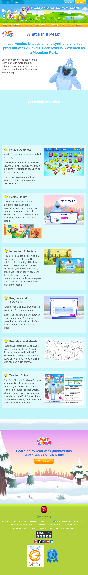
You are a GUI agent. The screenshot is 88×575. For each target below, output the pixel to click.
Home (4, 25)
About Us (8, 521)
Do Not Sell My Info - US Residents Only (61, 525)
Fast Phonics (42, 25)
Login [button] (69, 2)
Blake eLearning (44, 509)
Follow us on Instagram (36, 541)
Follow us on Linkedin (51, 541)
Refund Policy (79, 521)
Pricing (55, 25)
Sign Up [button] (81, 2)
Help (63, 25)
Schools (18, 2)
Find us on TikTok (40, 541)
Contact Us (14, 525)
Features (29, 25)
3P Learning (44, 516)
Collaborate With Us (27, 525)
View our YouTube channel (48, 541)
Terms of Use (34, 521)
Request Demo (74, 25)
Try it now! (44, 461)
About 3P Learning (21, 521)
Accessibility (41, 525)
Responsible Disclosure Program (24, 528)
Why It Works (15, 25)
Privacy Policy (46, 521)
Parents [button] (6, 2)
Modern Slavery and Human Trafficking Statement (56, 528)
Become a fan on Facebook (44, 541)
